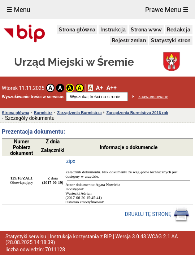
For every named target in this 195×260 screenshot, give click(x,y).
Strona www (146, 29)
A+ (99, 87)
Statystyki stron (170, 40)
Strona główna (77, 29)
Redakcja (178, 29)
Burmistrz (43, 112)
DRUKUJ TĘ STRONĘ (157, 214)
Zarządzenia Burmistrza (79, 112)
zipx (70, 161)
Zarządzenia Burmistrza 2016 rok (137, 112)
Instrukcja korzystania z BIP (81, 236)
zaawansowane (153, 96)
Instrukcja (113, 29)
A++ (112, 87)
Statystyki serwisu (25, 236)
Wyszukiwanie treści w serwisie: (33, 96)
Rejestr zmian (129, 40)
